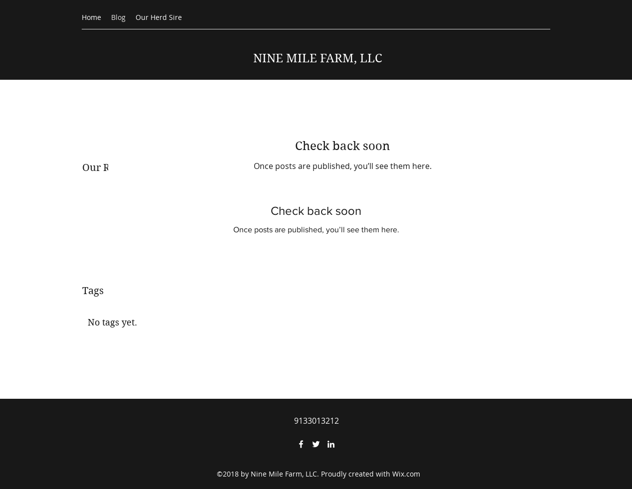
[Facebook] (301, 444)
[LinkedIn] (331, 444)
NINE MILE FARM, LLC (317, 58)
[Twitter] (316, 444)
